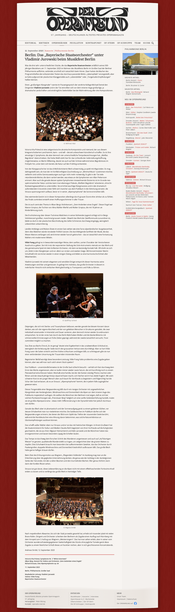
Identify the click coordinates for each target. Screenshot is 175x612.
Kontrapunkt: (139, 118)
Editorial (30, 43)
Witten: (140, 202)
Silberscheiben (76, 602)
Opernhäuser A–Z (77, 599)
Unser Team (121, 596)
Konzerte (49, 51)
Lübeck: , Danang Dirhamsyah (138, 168)
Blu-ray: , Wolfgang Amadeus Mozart (138, 187)
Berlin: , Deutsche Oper (139, 173)
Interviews (95, 597)
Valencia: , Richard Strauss (138, 180)
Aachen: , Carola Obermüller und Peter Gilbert (140, 129)
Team (138, 43)
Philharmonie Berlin (64, 51)
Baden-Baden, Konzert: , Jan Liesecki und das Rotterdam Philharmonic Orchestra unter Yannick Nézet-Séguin (139, 195)
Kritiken (44, 43)
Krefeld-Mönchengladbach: (139, 209)
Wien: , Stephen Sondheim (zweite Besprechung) (141, 113)
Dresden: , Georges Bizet (138, 161)
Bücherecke (90, 599)
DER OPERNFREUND (33, 593)
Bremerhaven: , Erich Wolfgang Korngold (139, 134)
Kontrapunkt (93, 43)
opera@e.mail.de (38, 604)
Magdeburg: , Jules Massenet (139, 138)
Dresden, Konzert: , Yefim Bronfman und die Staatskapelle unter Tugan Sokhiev (140, 122)
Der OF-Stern (88, 602)
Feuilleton (76, 43)
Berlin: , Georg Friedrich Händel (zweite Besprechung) (139, 217)
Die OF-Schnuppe (77, 604)
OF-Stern (109, 43)
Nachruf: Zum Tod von (139, 205)
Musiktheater (76, 597)
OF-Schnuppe (124, 43)
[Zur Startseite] (87, 19)
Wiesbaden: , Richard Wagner (140, 148)
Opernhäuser (59, 43)
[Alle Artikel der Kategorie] (140, 64)
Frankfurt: (136, 144)
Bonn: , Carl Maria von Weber (139, 108)
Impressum (121, 599)
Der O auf (125, 603)
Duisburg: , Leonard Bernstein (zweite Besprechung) (138, 156)
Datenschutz (132, 599)
